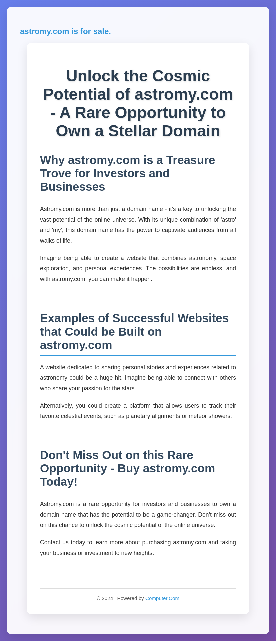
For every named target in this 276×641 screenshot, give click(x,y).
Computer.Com (162, 598)
